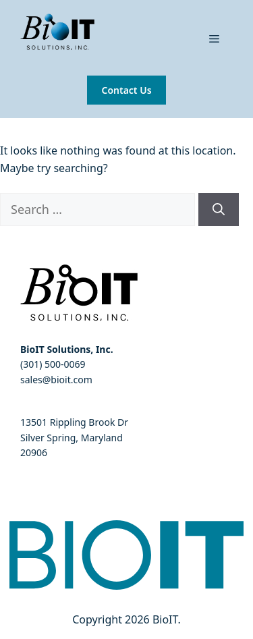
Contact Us (126, 90)
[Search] (218, 209)
